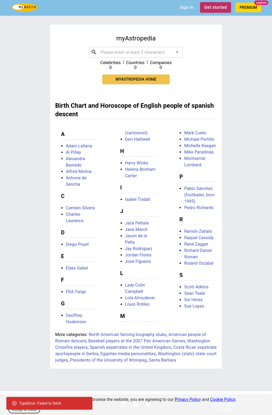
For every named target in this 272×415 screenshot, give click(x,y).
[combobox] (136, 52)
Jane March (136, 229)
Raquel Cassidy (199, 237)
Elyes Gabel (77, 268)
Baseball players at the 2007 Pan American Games (136, 340)
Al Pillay (73, 152)
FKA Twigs (76, 291)
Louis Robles (137, 304)
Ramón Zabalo (198, 231)
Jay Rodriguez (138, 248)
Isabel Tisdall (138, 199)
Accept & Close (24, 410)
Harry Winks (136, 162)
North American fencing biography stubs (128, 334)
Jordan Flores (138, 255)
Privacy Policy (188, 399)
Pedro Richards (198, 207)
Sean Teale (194, 293)
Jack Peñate (137, 223)
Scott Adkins (196, 286)
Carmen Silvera (80, 207)
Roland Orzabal (198, 263)
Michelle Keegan (200, 145)
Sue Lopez (194, 306)
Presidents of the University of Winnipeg (108, 360)
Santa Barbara (162, 360)
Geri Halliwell (137, 139)
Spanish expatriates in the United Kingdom (130, 347)
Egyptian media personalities (128, 353)
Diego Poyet (77, 244)
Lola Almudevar (140, 297)
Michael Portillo (199, 139)
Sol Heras (193, 299)
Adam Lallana (79, 145)
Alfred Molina (79, 171)
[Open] (177, 52)
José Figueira (138, 261)
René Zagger (196, 244)
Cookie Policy (222, 399)
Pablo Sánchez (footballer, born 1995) (199, 195)
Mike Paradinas (199, 152)
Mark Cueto (195, 132)
